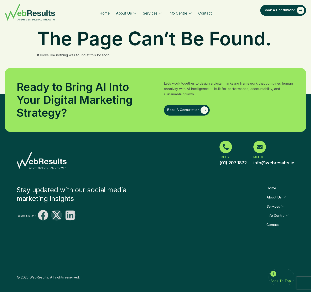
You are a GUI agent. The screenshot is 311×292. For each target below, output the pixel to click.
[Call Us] (225, 147)
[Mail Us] (259, 147)
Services (152, 13)
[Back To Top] (273, 274)
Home (104, 13)
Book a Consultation (284, 10)
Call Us (224, 157)
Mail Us (258, 157)
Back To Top (280, 281)
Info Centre (180, 13)
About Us (126, 13)
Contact (205, 13)
